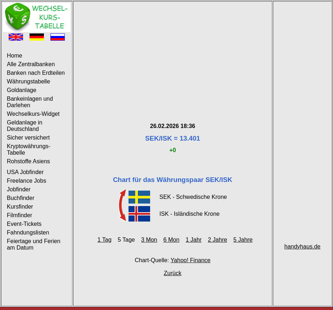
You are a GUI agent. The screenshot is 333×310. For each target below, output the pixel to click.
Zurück (172, 273)
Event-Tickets (24, 224)
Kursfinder (20, 207)
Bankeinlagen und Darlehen (30, 102)
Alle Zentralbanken (31, 64)
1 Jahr (194, 240)
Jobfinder (19, 189)
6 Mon (171, 240)
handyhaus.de (302, 246)
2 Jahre (217, 240)
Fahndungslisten (28, 232)
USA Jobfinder (25, 172)
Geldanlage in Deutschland (24, 125)
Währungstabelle (28, 81)
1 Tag (105, 240)
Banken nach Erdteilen (36, 73)
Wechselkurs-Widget (33, 114)
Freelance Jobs (26, 181)
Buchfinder (21, 198)
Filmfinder (19, 215)
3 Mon (149, 240)
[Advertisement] (172, 53)
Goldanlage (21, 90)
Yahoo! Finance (191, 260)
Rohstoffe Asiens (28, 161)
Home (14, 56)
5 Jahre (242, 240)
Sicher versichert (28, 138)
